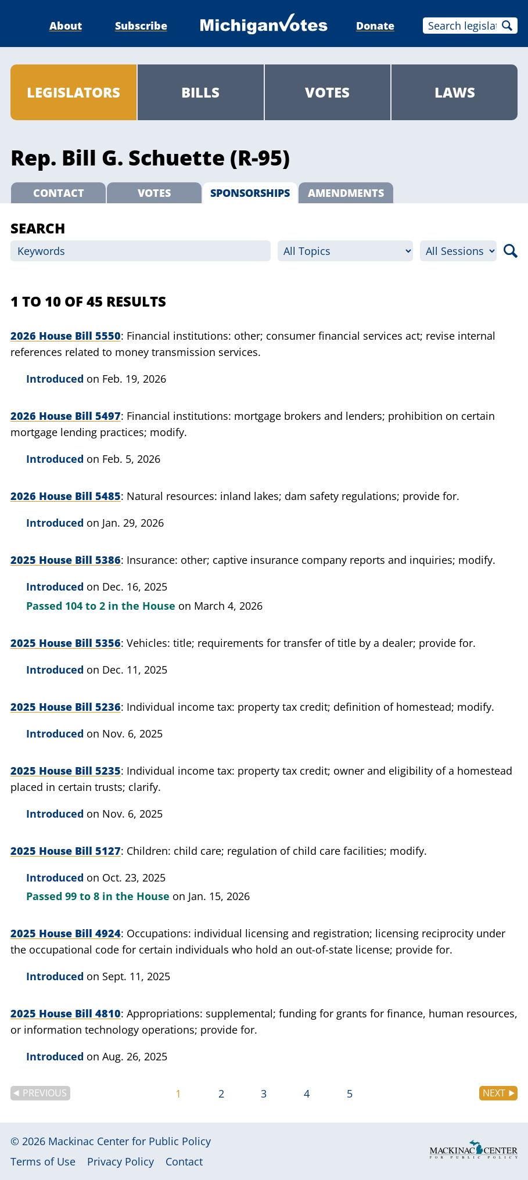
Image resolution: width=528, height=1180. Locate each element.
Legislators (73, 92)
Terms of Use (43, 1161)
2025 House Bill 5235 (65, 771)
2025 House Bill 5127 (65, 851)
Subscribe (141, 26)
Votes (327, 92)
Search (507, 25)
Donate (375, 26)
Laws (454, 92)
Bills (200, 92)
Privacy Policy (120, 1161)
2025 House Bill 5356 (65, 643)
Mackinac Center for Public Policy (129, 1141)
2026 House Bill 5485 (65, 496)
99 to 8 (82, 896)
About (65, 26)
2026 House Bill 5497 (65, 416)
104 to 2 (85, 606)
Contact (58, 193)
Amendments (346, 193)
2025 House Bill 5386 (65, 560)
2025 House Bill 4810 (65, 1013)
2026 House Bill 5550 (65, 336)
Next (494, 1093)
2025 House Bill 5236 (65, 707)
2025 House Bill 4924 (65, 933)
